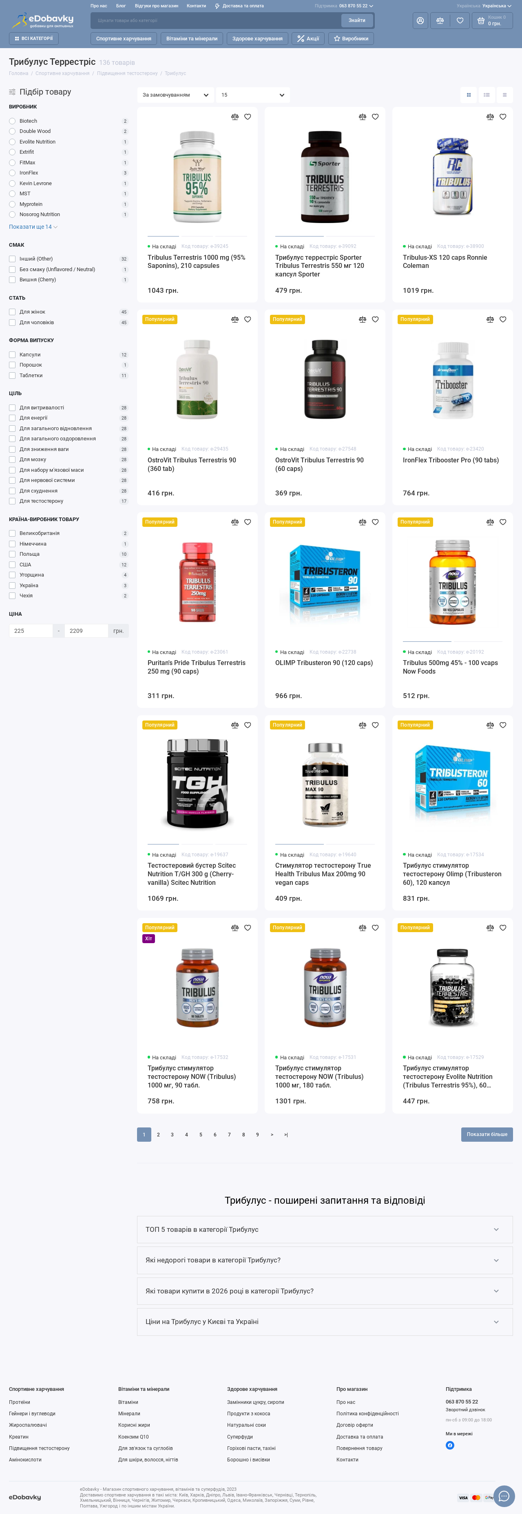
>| (286, 1135)
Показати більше (487, 1134)
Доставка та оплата (239, 6)
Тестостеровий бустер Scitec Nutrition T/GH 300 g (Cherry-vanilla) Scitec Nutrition (192, 874)
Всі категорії (34, 38)
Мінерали (129, 1414)
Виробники (351, 38)
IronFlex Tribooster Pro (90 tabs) (451, 460)
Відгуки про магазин (156, 6)
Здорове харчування (257, 38)
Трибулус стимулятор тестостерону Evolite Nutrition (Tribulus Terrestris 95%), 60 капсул (448, 1077)
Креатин (19, 1437)
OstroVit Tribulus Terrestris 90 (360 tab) (192, 464)
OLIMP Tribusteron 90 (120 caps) (324, 663)
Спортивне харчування (123, 38)
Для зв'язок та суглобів (145, 1448)
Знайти (357, 20)
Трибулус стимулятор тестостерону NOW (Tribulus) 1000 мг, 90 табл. (192, 1076)
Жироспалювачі (28, 1425)
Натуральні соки (246, 1425)
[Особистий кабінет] (420, 20)
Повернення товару (359, 1448)
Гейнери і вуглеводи (32, 1414)
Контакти (196, 6)
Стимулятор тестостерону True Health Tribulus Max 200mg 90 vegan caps (323, 874)
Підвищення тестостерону (39, 1448)
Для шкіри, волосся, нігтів (148, 1460)
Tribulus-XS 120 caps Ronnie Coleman (445, 262)
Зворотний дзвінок (465, 1409)
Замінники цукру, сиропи (255, 1402)
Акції (308, 38)
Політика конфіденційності (367, 1414)
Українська (484, 6)
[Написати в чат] (504, 1496)
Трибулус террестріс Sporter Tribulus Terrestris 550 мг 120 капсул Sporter (319, 266)
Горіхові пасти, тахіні (251, 1448)
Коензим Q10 (133, 1437)
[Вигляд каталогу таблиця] (505, 95)
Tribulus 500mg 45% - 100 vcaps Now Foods (450, 667)
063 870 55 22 (344, 6)
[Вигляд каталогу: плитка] (468, 95)
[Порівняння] (440, 20)
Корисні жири (134, 1425)
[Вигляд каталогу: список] (487, 95)
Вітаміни (128, 1402)
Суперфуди (240, 1437)
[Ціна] (31, 631)
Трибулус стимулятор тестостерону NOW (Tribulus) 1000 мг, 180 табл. (319, 1076)
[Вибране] (459, 20)
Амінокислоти (25, 1460)
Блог (121, 6)
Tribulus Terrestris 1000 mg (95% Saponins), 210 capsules (197, 262)
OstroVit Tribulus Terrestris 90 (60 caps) (319, 464)
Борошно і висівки (248, 1460)
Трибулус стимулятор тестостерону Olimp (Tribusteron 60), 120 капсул (452, 874)
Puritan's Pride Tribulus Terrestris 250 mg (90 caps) (197, 667)
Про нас (99, 6)
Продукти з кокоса (248, 1414)
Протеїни (19, 1402)
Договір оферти (354, 1425)
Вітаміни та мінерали (191, 38)
